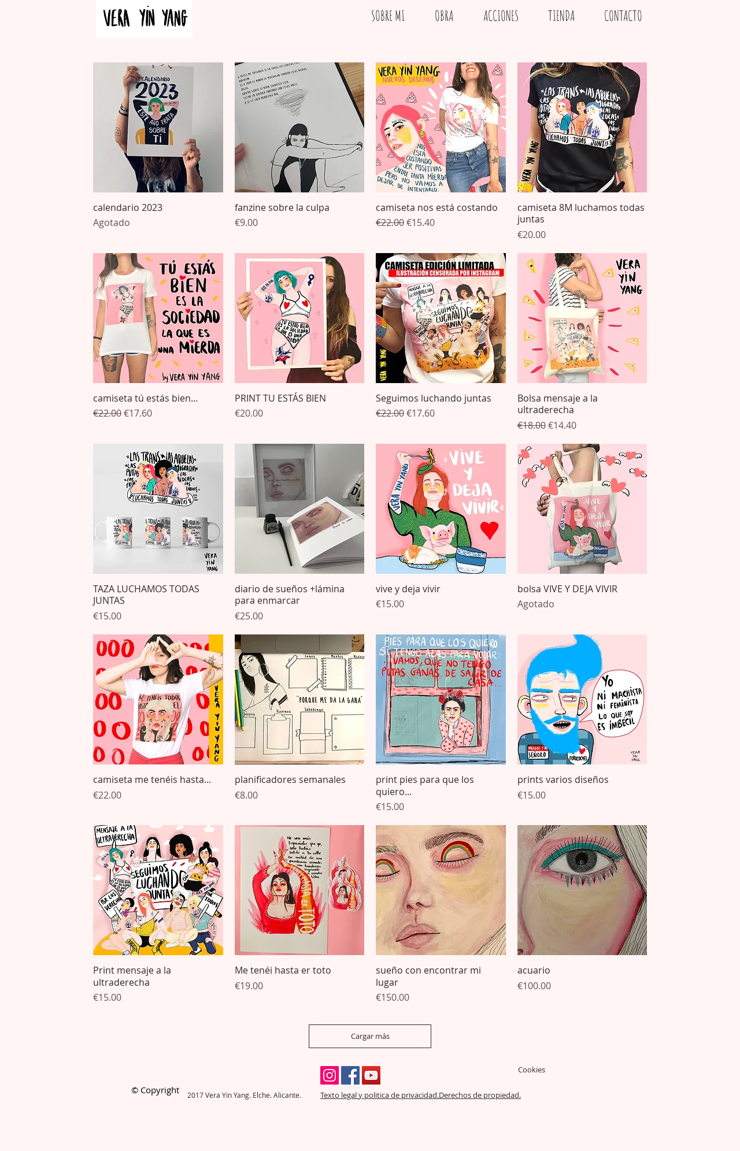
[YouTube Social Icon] (371, 1075)
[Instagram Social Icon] (329, 1075)
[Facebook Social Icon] (350, 1075)
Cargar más (370, 1036)
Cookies (531, 1069)
